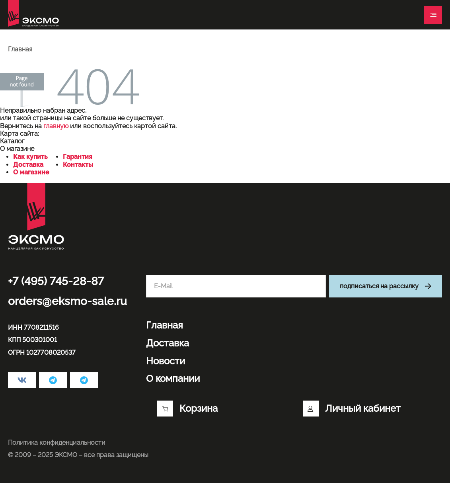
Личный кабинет (352, 409)
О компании (173, 378)
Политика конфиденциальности (56, 442)
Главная (164, 325)
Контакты (78, 164)
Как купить (30, 156)
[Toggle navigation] (433, 15)
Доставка (28, 164)
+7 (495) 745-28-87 (56, 281)
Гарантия (77, 156)
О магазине (31, 172)
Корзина (187, 409)
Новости (165, 361)
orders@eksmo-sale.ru (67, 301)
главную (55, 126)
